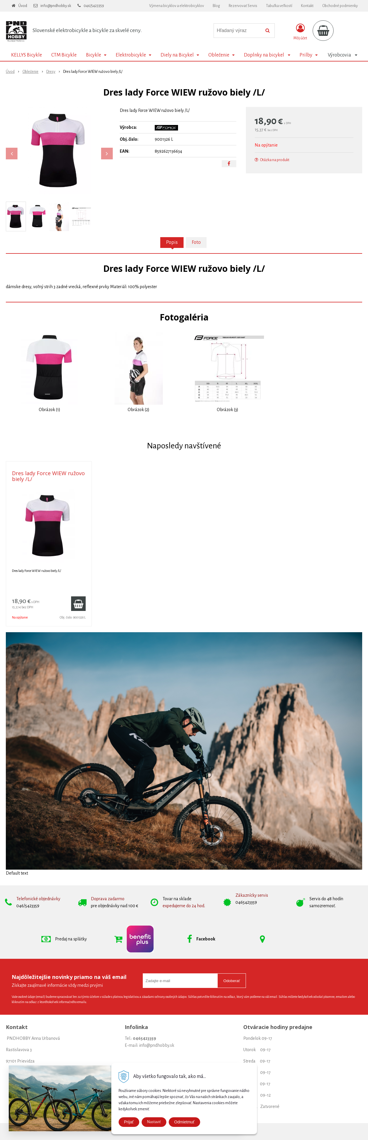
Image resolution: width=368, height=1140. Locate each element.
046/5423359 (94, 6)
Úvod (22, 6)
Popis (172, 242)
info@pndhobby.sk (56, 6)
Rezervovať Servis (243, 6)
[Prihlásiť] (300, 31)
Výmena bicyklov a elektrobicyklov (176, 6)
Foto (196, 242)
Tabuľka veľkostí (279, 6)
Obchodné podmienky (340, 6)
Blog (216, 6)
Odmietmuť (184, 1122)
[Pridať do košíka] (78, 603)
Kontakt (307, 6)
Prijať (129, 1122)
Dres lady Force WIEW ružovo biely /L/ (48, 476)
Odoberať (231, 981)
